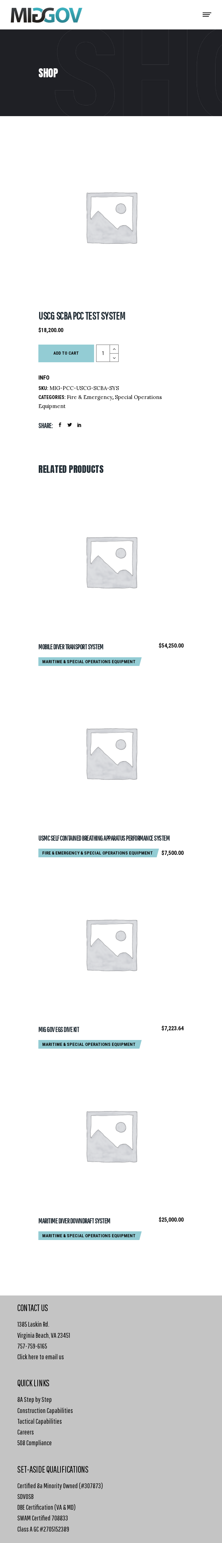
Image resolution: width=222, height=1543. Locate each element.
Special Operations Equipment (101, 661)
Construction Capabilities (45, 1410)
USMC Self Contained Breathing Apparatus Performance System (103, 838)
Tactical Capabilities (39, 1421)
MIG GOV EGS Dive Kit (58, 1029)
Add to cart (66, 353)
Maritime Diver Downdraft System (74, 1221)
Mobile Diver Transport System (70, 647)
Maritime (52, 661)
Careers (25, 1432)
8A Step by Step (34, 1399)
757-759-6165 (32, 1346)
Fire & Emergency (89, 397)
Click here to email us (40, 1357)
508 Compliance (34, 1443)
